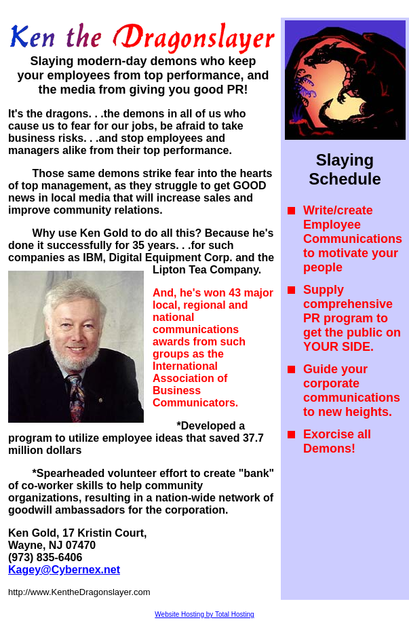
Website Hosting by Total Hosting (204, 614)
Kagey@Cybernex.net (64, 569)
